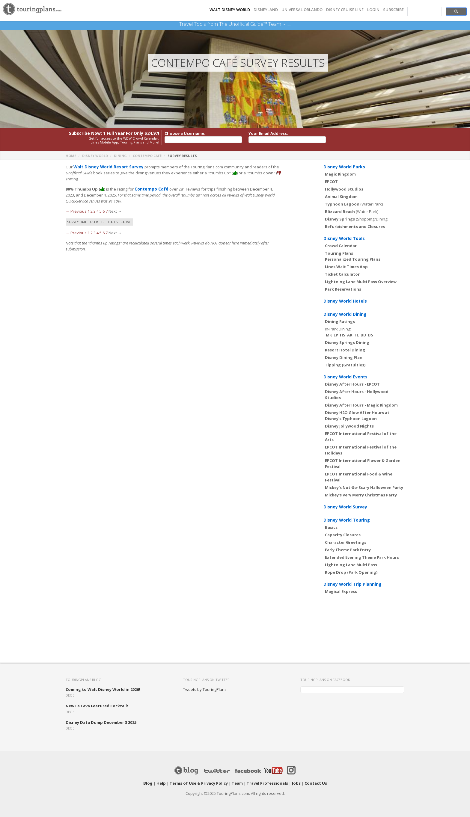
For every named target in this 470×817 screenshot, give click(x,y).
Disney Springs (340, 219)
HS (342, 335)
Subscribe (393, 9)
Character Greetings (345, 542)
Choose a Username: (185, 133)
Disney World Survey (345, 507)
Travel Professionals (267, 783)
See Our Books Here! (289, 24)
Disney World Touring (346, 520)
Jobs (296, 783)
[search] (424, 11)
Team (237, 783)
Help (161, 783)
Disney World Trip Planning (352, 584)
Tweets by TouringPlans (205, 689)
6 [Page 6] (104, 211)
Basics (331, 527)
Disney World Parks (344, 167)
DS (370, 335)
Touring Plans (339, 253)
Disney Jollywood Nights (349, 426)
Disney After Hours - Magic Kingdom (361, 405)
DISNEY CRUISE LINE (345, 9)
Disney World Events (345, 377)
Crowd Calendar (341, 246)
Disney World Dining (345, 314)
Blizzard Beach (340, 212)
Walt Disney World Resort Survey (106, 167)
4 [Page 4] (98, 211)
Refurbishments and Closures (355, 226)
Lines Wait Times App (346, 267)
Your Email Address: (268, 133)
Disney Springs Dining (347, 342)
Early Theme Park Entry (348, 550)
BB (363, 335)
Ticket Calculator (342, 274)
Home (71, 156)
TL (356, 335)
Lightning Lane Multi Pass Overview (361, 282)
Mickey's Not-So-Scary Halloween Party (364, 487)
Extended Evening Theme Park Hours (362, 557)
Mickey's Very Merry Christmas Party (361, 495)
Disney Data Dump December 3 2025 (101, 722)
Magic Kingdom (340, 174)
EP (336, 335)
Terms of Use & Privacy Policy (199, 783)
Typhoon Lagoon (342, 204)
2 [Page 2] (92, 211)
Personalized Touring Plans (352, 259)
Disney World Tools (344, 238)
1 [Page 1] (89, 211)
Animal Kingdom (341, 197)
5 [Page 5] (101, 211)
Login (373, 9)
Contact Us (316, 783)
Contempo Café (147, 156)
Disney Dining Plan (343, 357)
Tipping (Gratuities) (345, 365)
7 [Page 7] (107, 211)
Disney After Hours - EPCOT (352, 384)
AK (349, 335)
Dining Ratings (340, 321)
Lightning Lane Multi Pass (351, 565)
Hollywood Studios (344, 189)
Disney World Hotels (345, 301)
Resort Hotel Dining (345, 350)
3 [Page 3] (95, 211)
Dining (120, 156)
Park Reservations (343, 289)
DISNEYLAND (266, 9)
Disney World (95, 156)
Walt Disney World (230, 9)
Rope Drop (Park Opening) (351, 572)
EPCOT (331, 182)
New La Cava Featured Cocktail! (97, 706)
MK (329, 335)
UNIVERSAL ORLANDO (302, 9)
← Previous (76, 211)
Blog (148, 783)
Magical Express (341, 591)
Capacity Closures (343, 535)
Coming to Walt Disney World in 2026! (103, 689)
